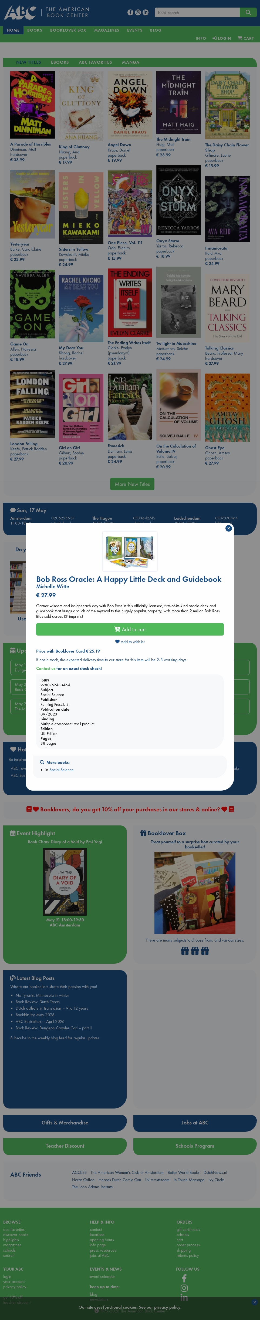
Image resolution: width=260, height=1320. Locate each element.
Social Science (61, 769)
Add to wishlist (129, 641)
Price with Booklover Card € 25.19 (68, 651)
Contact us (45, 668)
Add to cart (130, 629)
